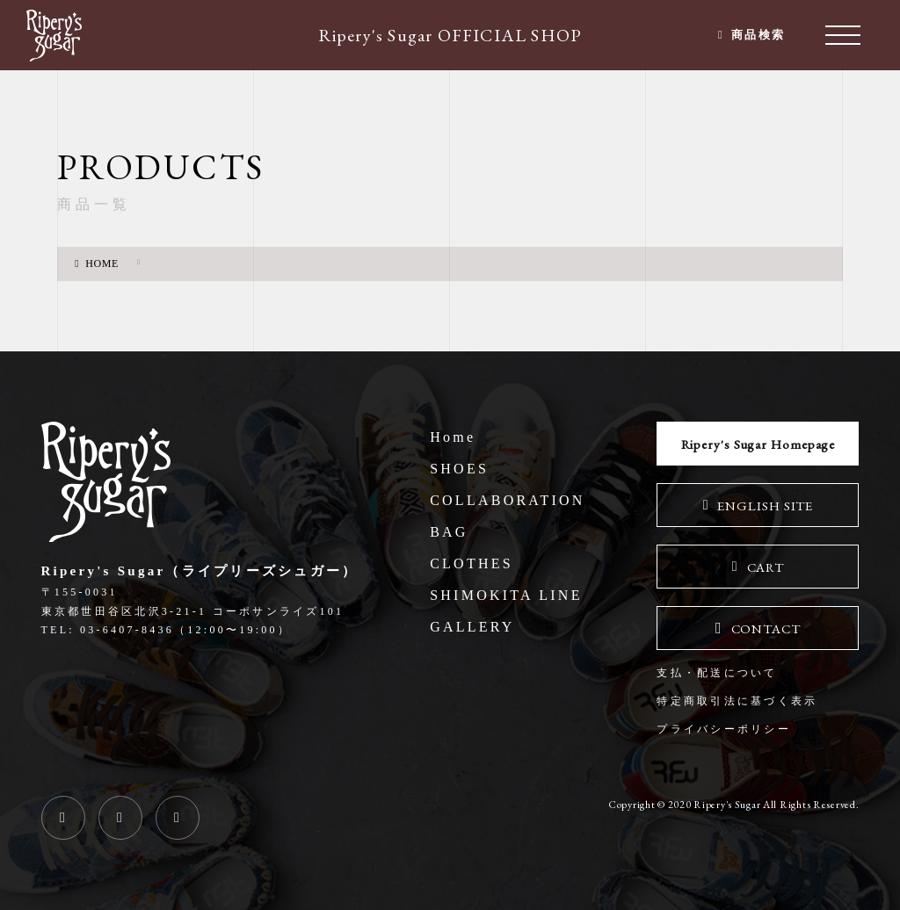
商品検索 (756, 35)
